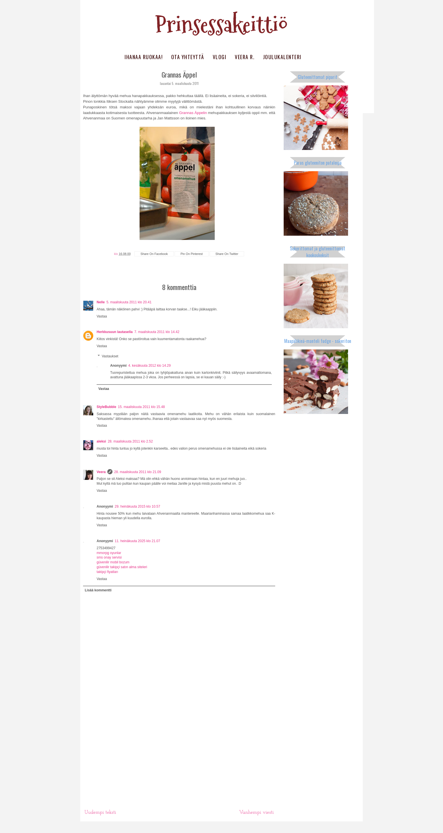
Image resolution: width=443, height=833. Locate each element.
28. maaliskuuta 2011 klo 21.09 (137, 472)
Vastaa (102, 316)
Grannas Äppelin (193, 113)
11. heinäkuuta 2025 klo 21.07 (137, 541)
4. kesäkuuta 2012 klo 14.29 (149, 366)
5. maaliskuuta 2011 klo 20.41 (129, 302)
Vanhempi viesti (256, 812)
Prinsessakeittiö (221, 24)
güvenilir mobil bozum (113, 562)
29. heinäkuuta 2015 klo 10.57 (137, 506)
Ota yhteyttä (187, 57)
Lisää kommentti (98, 590)
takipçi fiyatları (107, 572)
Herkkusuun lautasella (115, 332)
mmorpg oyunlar (109, 553)
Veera (101, 472)
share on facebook (154, 254)
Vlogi (220, 57)
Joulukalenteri (282, 57)
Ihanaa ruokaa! (144, 57)
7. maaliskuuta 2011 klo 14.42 (156, 332)
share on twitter (227, 254)
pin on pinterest (192, 254)
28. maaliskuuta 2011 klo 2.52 (130, 441)
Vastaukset (110, 356)
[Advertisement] (179, 763)
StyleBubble (106, 407)
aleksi (101, 441)
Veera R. (245, 57)
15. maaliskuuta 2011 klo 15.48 (141, 407)
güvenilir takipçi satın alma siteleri (122, 567)
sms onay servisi (109, 557)
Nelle (101, 302)
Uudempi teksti (100, 812)
